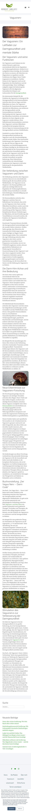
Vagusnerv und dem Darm (14, 504)
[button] (25, 7)
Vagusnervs (16, 640)
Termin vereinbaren (15, 787)
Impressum (10, 779)
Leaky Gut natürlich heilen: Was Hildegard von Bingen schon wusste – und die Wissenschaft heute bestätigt (14, 735)
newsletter (20, 779)
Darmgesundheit (21, 93)
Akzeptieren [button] (11, 808)
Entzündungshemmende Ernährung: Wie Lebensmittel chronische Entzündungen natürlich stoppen (15, 728)
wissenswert (10, 783)
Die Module (14, 775)
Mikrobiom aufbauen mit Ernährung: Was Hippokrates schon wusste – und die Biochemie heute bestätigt (15, 742)
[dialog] (28, 808)
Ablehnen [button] (20, 808)
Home (5, 775)
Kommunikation (7, 406)
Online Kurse (21, 783)
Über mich (24, 775)
